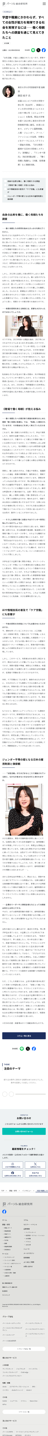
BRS (33, 1386)
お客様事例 (7, 1270)
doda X (28, 1390)
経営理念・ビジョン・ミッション (35, 1235)
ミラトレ (24, 1401)
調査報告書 (7, 1231)
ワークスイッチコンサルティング (27, 1432)
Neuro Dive (33, 1401)
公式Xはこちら (35, 1167)
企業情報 (27, 1229)
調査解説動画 (8, 1246)
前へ (4, 1094)
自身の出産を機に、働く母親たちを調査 (23, 181)
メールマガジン (29, 1253)
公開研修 (6, 1276)
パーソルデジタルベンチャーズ (35, 1335)
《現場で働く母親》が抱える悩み (20, 185)
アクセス (28, 1242)
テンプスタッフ (8, 1369)
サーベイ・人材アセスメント (12, 1263)
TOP (2, 1191)
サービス (5, 1254)
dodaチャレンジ (17, 1390)
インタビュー (7, 12)
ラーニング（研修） (10, 1260)
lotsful (5, 1401)
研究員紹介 (7, 1250)
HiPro (4, 1404)
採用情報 (27, 1257)
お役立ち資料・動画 (10, 1273)
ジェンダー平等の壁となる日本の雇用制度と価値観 (25, 197)
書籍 (5, 1243)
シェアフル (14, 1401)
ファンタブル (33, 1369)
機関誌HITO (7, 1237)
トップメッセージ (31, 1232)
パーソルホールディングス (12, 1323)
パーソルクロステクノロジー (35, 1329)
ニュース (26, 1249)
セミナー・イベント (30, 1224)
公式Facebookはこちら (12, 1176)
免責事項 (4, 1291)
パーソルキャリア (9, 1335)
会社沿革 (28, 1245)
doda (4, 1386)
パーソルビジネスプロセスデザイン (12, 1329)
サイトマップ (6, 1295)
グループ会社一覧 (25, 1349)
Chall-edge (24, 1372)
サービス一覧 (8, 1266)
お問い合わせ (28, 1266)
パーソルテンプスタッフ (33, 1323)
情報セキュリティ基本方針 (9, 1287)
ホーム (4, 1220)
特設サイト (7, 1234)
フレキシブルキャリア (10, 1372)
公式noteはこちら (35, 1176)
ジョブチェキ (20, 1369)
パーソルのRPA (8, 1432)
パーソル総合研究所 (9, 1341)
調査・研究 (13, 1191)
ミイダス (6, 1390)
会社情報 (28, 1238)
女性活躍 (6, 43)
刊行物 (6, 1240)
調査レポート (8, 1228)
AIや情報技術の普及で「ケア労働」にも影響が (25, 190)
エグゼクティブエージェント (19, 1386)
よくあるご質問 (29, 1262)
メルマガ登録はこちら (12, 1167)
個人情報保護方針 (7, 1283)
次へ (11, 1094)
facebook (4, 1212)
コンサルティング (9, 1257)
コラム (26, 1220)
